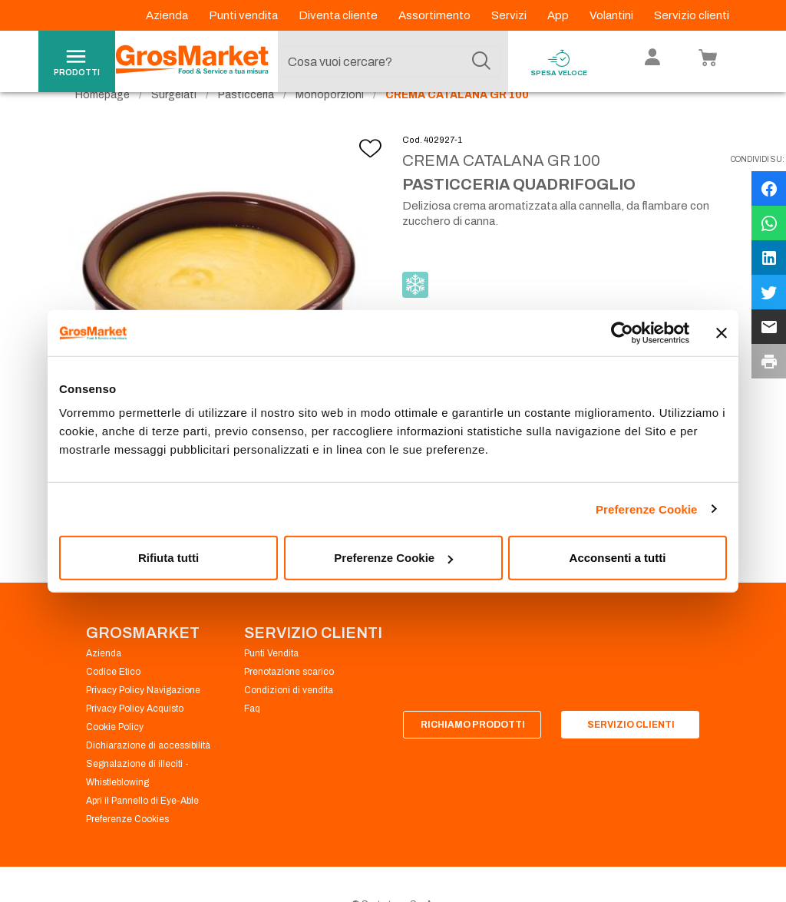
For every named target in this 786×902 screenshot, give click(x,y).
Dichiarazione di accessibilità (148, 773)
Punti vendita (244, 15)
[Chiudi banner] (721, 332)
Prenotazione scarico (289, 700)
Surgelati (173, 123)
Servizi (510, 15)
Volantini (613, 15)
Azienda (168, 15)
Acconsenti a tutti (618, 557)
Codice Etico (113, 700)
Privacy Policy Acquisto (134, 737)
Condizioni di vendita (288, 718)
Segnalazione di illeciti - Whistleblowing (137, 801)
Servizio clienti (691, 15)
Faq (252, 737)
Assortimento (435, 15)
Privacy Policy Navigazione (143, 718)
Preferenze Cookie (647, 508)
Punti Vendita (271, 681)
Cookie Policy (115, 755)
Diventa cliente (339, 15)
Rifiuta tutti (168, 557)
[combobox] (389, 61)
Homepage (102, 123)
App (559, 15)
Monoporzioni (330, 123)
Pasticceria (246, 123)
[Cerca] (481, 61)
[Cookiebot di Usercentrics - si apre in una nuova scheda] (622, 332)
